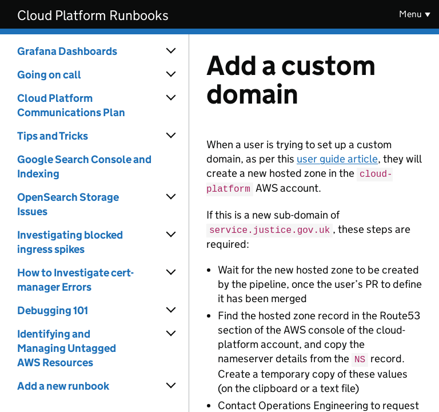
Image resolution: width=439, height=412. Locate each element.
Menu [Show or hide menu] (410, 14)
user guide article (337, 158)
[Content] (314, 223)
